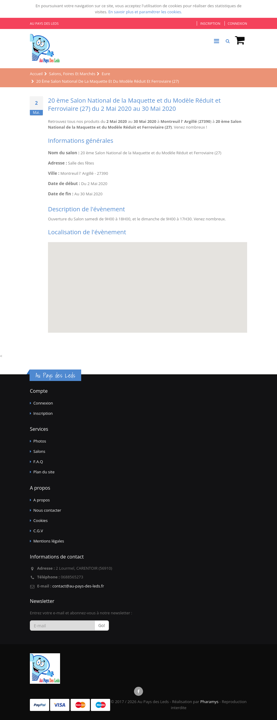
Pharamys (209, 701)
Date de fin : (60, 194)
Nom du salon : (63, 152)
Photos (39, 441)
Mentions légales (48, 541)
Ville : (53, 173)
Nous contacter (47, 510)
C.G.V (38, 530)
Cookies (40, 520)
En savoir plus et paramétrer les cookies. (145, 11)
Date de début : (64, 183)
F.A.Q (38, 461)
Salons (39, 451)
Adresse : (57, 163)
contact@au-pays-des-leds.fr (78, 586)
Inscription (210, 23)
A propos (41, 500)
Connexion (237, 23)
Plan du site (43, 472)
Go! (101, 625)
